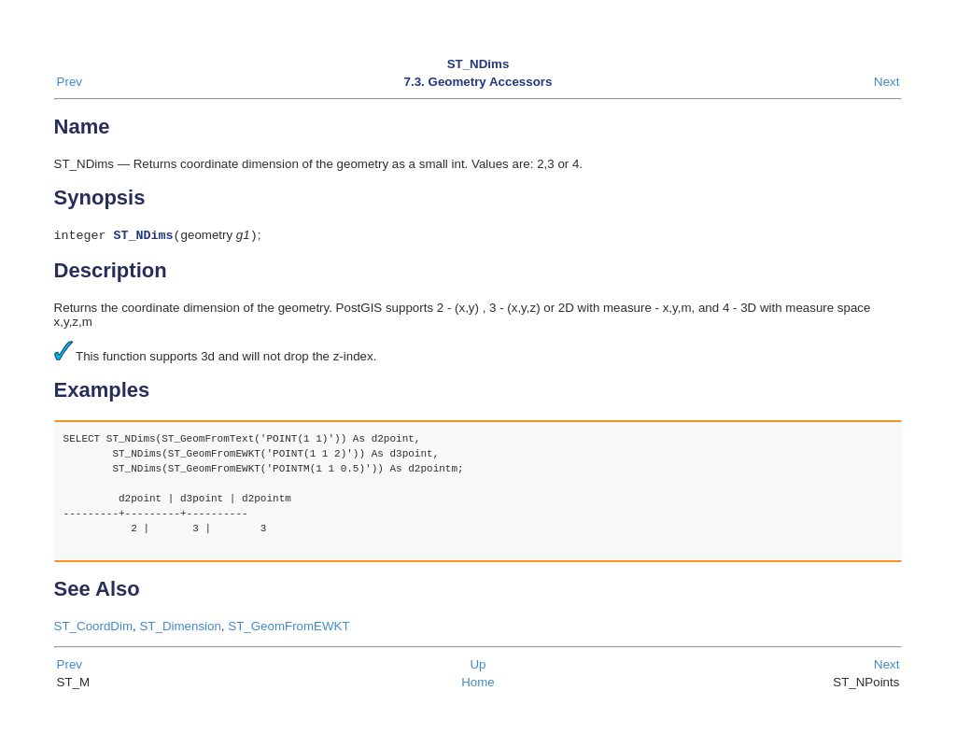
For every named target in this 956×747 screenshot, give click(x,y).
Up (477, 666)
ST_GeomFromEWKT (288, 628)
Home (478, 684)
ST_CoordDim (93, 628)
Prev (69, 82)
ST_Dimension (179, 628)
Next (886, 82)
